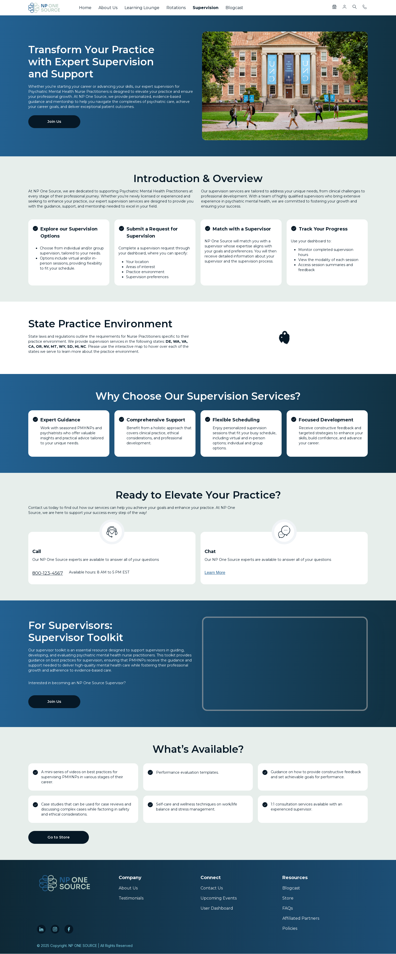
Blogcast (234, 7)
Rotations (176, 7)
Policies (289, 928)
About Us (107, 7)
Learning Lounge (142, 7)
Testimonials (131, 898)
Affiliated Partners (300, 918)
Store (287, 898)
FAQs (287, 908)
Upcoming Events (219, 898)
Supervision (205, 7)
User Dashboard (217, 908)
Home (85, 7)
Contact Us (212, 888)
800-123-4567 (47, 573)
